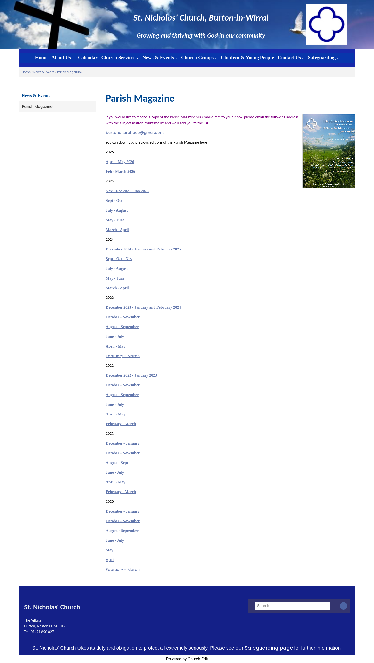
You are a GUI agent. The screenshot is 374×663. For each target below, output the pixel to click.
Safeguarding (322, 57)
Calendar (88, 57)
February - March (123, 356)
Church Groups (197, 57)
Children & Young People (247, 57)
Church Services (118, 57)
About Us (61, 57)
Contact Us (289, 57)
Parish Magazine (69, 72)
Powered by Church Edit (187, 659)
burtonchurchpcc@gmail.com (135, 132)
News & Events (158, 57)
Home (41, 57)
